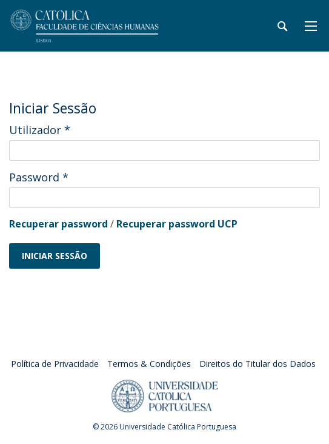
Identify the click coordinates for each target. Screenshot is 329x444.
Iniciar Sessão (54, 255)
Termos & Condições (149, 363)
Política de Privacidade (55, 363)
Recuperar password (58, 223)
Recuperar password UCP (177, 223)
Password (38, 177)
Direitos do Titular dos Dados (257, 363)
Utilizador (39, 130)
